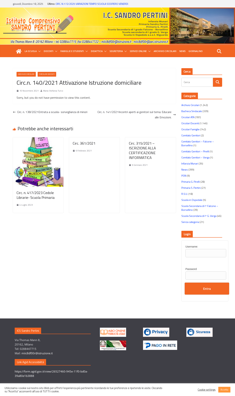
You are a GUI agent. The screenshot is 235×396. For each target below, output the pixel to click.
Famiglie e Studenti (72, 51)
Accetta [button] (224, 389)
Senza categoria (190, 222)
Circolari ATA (187, 117)
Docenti (48, 51)
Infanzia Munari (189, 163)
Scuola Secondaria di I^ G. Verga (198, 216)
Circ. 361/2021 (84, 143)
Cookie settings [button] (207, 389)
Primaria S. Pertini (191, 188)
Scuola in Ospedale (192, 200)
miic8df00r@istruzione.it (37, 353)
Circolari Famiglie (190, 129)
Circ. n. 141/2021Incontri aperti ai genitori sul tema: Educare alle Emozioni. (136, 114)
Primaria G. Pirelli (190, 182)
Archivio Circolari (165, 51)
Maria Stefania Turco (53, 90)
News (182, 51)
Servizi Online (138, 51)
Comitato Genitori (190, 135)
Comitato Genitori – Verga (195, 157)
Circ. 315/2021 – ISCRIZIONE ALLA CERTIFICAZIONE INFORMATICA (142, 150)
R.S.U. (184, 194)
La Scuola (31, 51)
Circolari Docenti (47, 74)
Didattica (97, 51)
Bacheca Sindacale (191, 111)
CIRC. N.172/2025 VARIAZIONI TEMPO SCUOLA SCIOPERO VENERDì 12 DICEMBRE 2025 (92, 5)
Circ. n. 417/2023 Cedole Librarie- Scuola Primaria (36, 195)
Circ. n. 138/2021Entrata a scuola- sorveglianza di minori (50, 112)
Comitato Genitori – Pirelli (195, 151)
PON (183, 176)
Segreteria (116, 51)
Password (191, 269)
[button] (39, 51)
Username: (191, 246)
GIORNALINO (196, 51)
